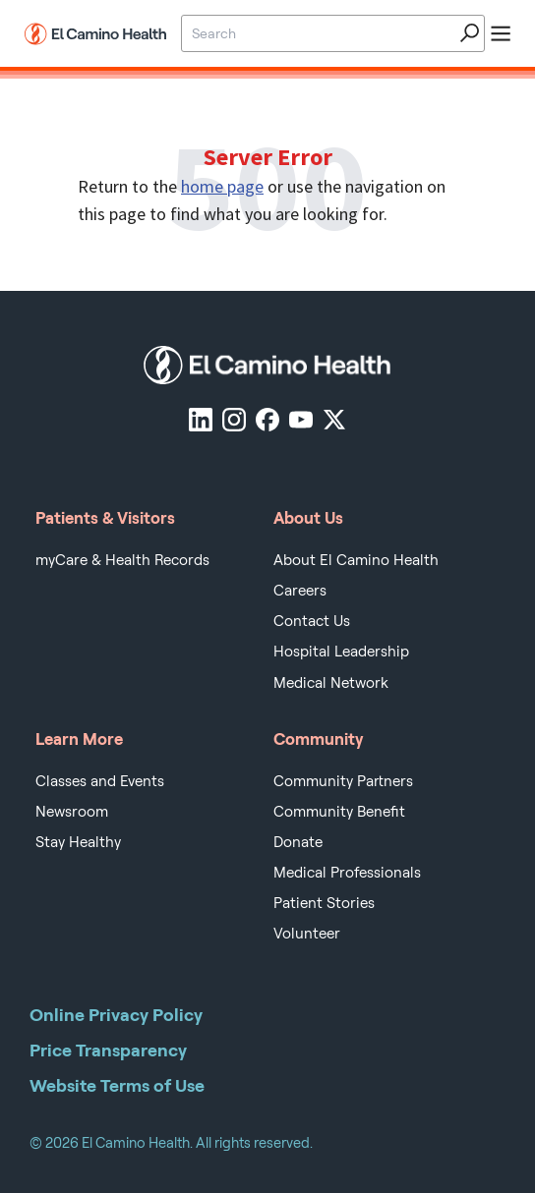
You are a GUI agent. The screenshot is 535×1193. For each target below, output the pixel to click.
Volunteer (306, 933)
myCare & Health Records (122, 560)
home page (222, 186)
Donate (298, 842)
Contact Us (311, 621)
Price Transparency (108, 1050)
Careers (300, 590)
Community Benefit (339, 812)
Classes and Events (99, 781)
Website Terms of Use (117, 1085)
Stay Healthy (78, 842)
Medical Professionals (347, 872)
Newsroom (71, 812)
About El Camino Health (356, 560)
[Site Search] (317, 33)
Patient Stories (324, 903)
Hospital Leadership (341, 651)
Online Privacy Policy (116, 1014)
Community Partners (343, 781)
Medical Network (330, 683)
